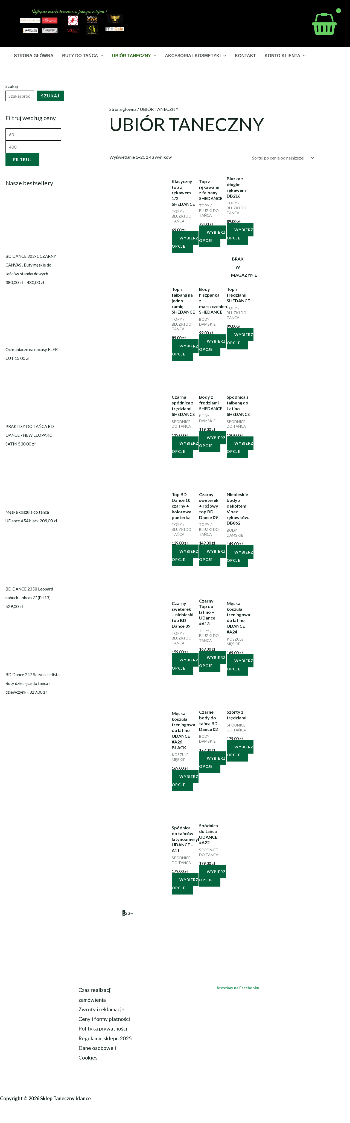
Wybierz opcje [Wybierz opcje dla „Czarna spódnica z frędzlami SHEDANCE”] (185, 447)
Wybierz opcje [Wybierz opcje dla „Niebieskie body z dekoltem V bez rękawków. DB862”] (240, 556)
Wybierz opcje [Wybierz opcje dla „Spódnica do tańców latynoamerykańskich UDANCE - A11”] (185, 883)
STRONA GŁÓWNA (33, 55)
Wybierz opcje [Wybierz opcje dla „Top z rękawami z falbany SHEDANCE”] (212, 236)
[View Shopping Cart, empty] (324, 23)
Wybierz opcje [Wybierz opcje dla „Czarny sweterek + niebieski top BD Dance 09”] (185, 664)
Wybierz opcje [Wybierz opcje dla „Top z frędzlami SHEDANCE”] (240, 338)
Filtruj (22, 159)
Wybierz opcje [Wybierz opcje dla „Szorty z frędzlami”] (240, 751)
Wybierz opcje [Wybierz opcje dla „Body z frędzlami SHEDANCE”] (212, 441)
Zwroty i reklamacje (101, 1009)
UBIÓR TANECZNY (134, 55)
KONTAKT (245, 55)
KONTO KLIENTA (285, 55)
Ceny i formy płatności (104, 1019)
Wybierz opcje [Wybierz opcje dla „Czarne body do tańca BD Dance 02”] (212, 762)
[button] (100, 55)
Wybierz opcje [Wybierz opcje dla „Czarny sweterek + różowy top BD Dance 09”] (212, 555)
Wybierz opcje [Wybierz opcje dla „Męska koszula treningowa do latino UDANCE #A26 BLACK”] (185, 780)
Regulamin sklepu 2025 (105, 1038)
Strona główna (122, 109)
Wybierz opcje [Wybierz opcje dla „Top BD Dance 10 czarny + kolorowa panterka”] (185, 555)
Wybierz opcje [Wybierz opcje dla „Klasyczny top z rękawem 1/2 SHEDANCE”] (185, 242)
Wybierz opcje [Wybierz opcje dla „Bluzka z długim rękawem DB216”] (240, 233)
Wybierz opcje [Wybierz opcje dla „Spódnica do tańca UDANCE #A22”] (212, 875)
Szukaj (11, 86)
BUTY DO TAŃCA (82, 55)
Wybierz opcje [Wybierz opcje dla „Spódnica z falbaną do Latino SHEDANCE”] (240, 447)
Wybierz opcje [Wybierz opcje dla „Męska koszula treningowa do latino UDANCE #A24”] (240, 664)
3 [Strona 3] (128, 913)
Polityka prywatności (102, 1028)
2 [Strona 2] (126, 913)
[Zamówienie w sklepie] (282, 158)
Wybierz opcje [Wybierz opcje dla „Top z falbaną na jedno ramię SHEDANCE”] (185, 350)
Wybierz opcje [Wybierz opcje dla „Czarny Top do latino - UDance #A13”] (212, 661)
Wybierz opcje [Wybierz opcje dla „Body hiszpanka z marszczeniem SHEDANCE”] (212, 345)
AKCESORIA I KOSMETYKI (195, 55)
